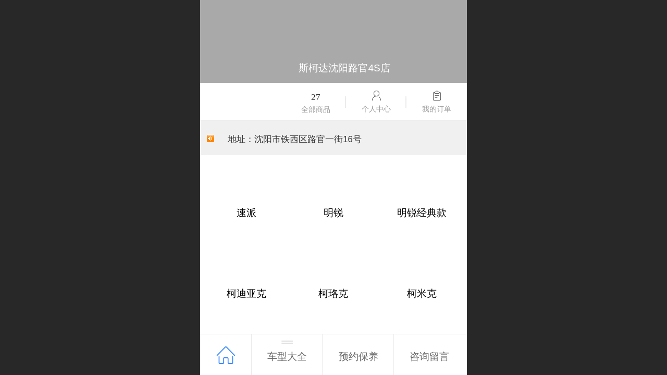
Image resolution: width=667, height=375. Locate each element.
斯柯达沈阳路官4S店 (344, 68)
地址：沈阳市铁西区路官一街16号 (296, 139)
